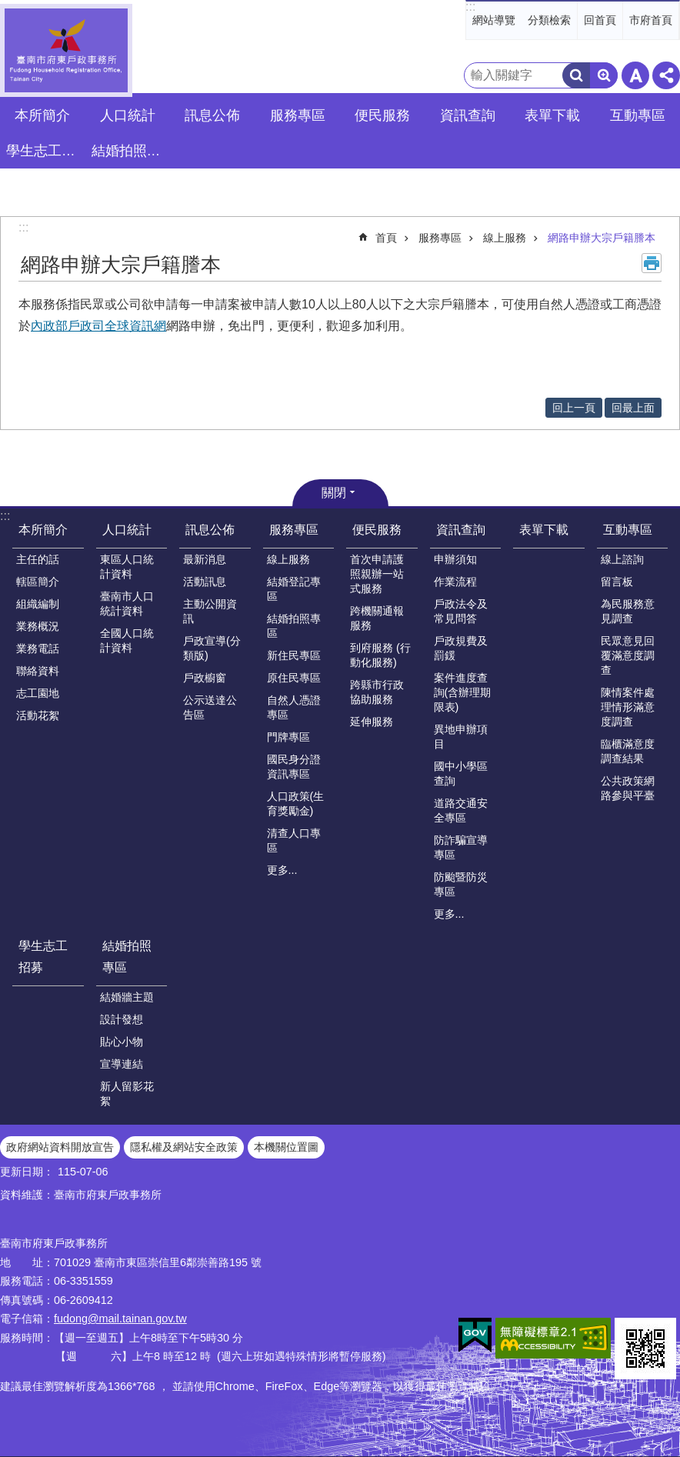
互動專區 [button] (637, 115)
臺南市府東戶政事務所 (66, 50)
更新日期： (27, 1171)
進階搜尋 (604, 75)
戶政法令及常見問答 (461, 611)
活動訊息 (204, 581)
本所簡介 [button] (42, 115)
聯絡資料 (37, 671)
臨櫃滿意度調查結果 (628, 751)
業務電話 (37, 648)
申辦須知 (455, 559)
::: (470, 6)
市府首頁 (650, 20)
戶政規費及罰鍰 (461, 648)
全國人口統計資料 (127, 640)
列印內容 (652, 263)
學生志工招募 (44, 150)
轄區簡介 (37, 581)
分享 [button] (666, 75)
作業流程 (455, 581)
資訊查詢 (460, 529)
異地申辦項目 (461, 736)
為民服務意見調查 (628, 611)
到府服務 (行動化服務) (380, 655)
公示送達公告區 (210, 707)
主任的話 (37, 559)
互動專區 (627, 529)
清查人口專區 (294, 840)
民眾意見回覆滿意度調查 (628, 655)
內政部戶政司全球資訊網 (98, 325)
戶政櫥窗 (204, 678)
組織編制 (37, 604)
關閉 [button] (334, 492)
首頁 (386, 238)
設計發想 (121, 1019)
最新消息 (204, 559)
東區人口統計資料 (127, 566)
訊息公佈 (210, 529)
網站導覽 (493, 20)
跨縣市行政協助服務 (377, 691)
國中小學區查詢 (461, 773)
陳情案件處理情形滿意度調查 (628, 707)
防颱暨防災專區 (461, 884)
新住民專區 (294, 655)
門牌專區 (288, 737)
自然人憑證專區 (294, 707)
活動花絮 (37, 715)
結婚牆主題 (127, 997)
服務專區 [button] (297, 115)
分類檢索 (549, 20)
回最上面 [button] (633, 408)
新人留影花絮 (127, 1093)
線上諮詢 (622, 559)
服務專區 (440, 238)
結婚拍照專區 (294, 625)
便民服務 (377, 529)
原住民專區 (294, 678)
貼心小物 (121, 1041)
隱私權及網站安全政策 (184, 1147)
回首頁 (600, 20)
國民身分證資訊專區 (294, 766)
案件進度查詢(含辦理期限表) (463, 692)
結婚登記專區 (294, 588)
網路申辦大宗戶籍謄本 (601, 238)
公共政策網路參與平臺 (628, 788)
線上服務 (504, 238)
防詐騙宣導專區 (461, 847)
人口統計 (127, 529)
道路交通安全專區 (461, 810)
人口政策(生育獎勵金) (296, 803)
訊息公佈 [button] (212, 115)
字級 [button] (635, 75)
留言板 (617, 581)
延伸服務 (371, 721)
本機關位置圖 (286, 1147)
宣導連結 (121, 1064)
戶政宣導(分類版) (212, 648)
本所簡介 (43, 529)
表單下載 (552, 115)
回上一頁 (573, 408)
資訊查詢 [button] (467, 115)
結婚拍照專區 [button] (130, 150)
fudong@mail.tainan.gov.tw (120, 1318)
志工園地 (37, 693)
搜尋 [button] (576, 75)
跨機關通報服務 (377, 618)
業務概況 (37, 626)
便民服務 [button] (382, 115)
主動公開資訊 (210, 611)
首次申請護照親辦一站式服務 (377, 574)
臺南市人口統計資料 (127, 603)
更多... (282, 870)
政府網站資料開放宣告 (60, 1147)
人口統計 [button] (127, 115)
